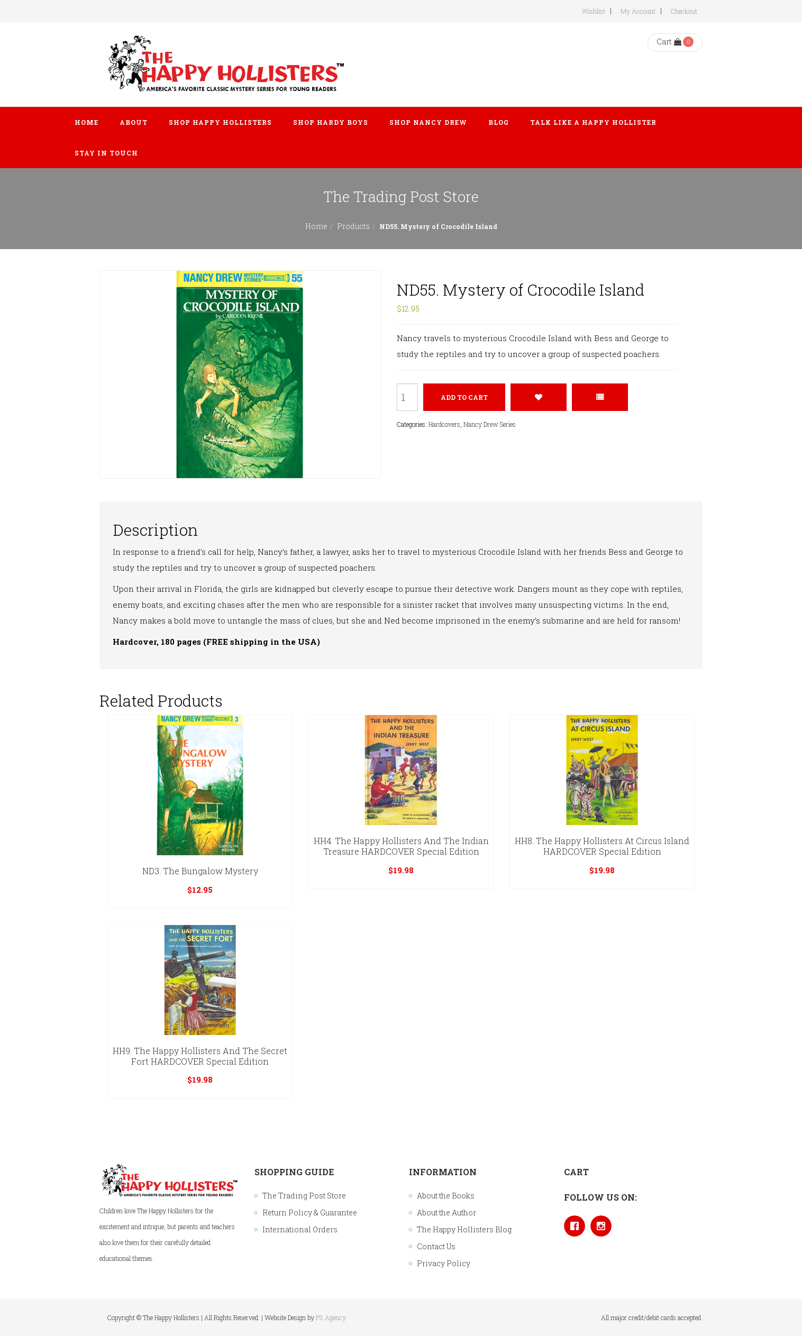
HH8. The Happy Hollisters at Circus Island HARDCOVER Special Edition (602, 846)
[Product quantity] (407, 397)
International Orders (300, 1229)
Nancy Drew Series (489, 424)
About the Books (446, 1196)
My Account (638, 11)
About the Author (446, 1212)
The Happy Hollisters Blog (464, 1229)
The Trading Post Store (304, 1196)
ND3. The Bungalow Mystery (200, 870)
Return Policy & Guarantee (309, 1212)
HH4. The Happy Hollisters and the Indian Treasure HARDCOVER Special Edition (401, 846)
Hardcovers (444, 424)
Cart (669, 41)
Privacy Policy (443, 1263)
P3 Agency (331, 1317)
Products (353, 226)
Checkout (684, 11)
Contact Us (436, 1246)
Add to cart (464, 397)
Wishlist (593, 11)
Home (316, 226)
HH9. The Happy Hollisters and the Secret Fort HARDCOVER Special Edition (200, 1056)
